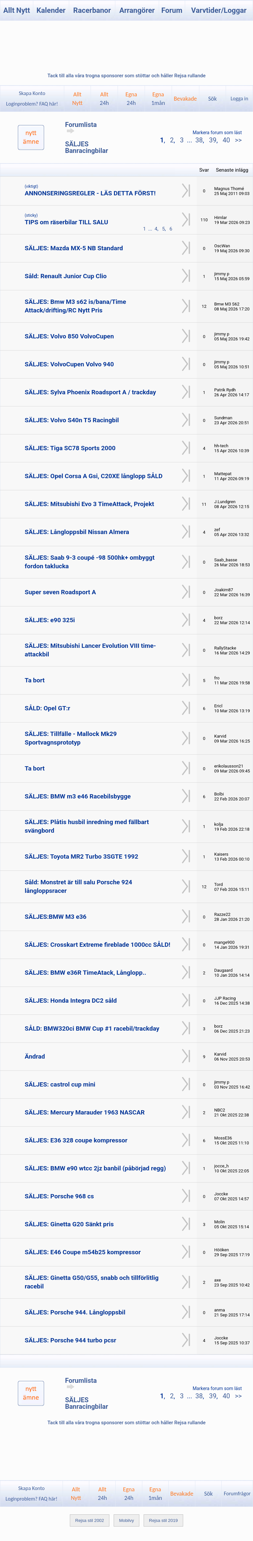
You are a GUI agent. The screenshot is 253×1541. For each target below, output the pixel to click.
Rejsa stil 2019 (163, 1520)
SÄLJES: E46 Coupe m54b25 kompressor (83, 1252)
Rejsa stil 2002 (89, 1520)
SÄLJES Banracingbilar (86, 147)
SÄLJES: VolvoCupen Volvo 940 (69, 364)
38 (199, 140)
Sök (212, 98)
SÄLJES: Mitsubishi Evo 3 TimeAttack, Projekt (89, 504)
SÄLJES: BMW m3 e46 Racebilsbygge (78, 796)
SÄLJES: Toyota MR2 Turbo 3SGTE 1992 (81, 856)
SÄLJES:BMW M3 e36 (56, 916)
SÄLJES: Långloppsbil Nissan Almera (77, 532)
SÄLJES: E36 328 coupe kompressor (76, 1140)
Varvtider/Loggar (218, 10)
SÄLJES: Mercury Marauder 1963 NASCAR (85, 1112)
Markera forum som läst (217, 132)
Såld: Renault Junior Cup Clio (66, 276)
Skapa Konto (32, 93)
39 (212, 140)
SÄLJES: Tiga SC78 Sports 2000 (70, 448)
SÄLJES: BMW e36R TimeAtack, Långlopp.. (85, 972)
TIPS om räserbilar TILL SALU (66, 222)
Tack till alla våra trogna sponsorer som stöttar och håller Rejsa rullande (126, 76)
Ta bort (35, 680)
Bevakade (185, 98)
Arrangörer (137, 10)
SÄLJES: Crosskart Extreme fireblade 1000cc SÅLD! (97, 944)
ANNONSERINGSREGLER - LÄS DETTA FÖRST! (90, 193)
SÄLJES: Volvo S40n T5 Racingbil (72, 420)
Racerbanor (92, 10)
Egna (131, 99)
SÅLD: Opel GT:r (47, 708)
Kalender (51, 10)
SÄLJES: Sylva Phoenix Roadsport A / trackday (90, 392)
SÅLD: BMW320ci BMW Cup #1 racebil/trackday (92, 1028)
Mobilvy (126, 1520)
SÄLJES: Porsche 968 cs (59, 1196)
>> (237, 140)
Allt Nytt (16, 10)
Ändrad (35, 1056)
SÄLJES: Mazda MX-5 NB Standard (74, 248)
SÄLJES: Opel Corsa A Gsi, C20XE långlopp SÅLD (93, 476)
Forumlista (81, 127)
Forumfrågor (237, 1493)
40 (226, 140)
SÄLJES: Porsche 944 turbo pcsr (70, 1340)
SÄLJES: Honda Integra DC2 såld (71, 1000)
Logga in (239, 98)
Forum (172, 10)
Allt (104, 99)
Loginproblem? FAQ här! (32, 104)
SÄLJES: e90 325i (50, 620)
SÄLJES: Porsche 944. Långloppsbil (75, 1312)
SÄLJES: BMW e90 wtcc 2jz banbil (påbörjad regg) (95, 1168)
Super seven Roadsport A (60, 592)
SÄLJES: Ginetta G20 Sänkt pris (69, 1224)
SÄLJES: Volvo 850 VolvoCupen (69, 336)
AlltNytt (77, 99)
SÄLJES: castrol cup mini (60, 1084)
